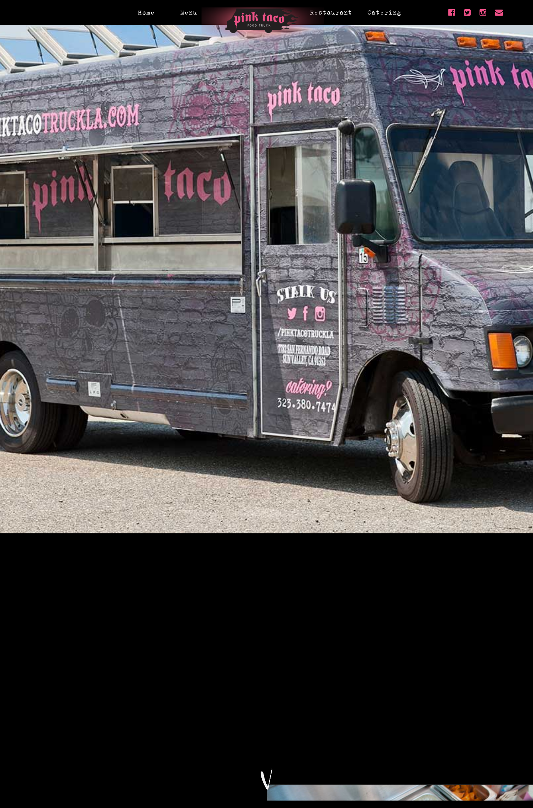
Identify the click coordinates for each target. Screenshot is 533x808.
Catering (384, 12)
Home (146, 12)
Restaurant (331, 12)
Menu (188, 12)
